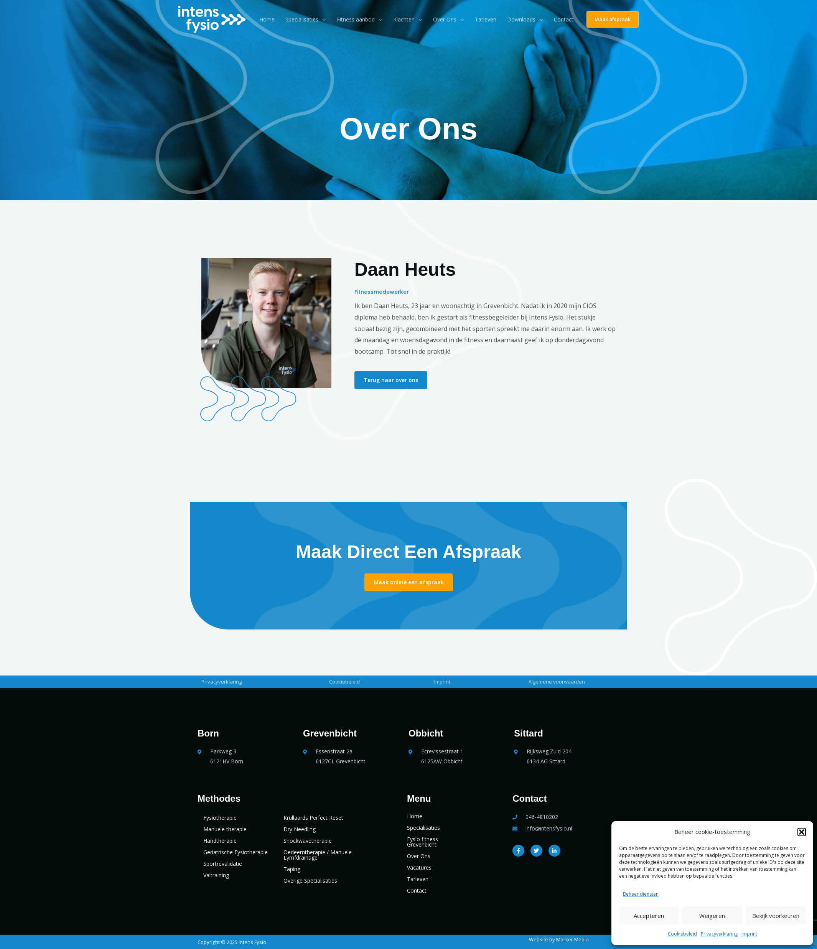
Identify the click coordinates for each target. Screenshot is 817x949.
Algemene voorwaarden (557, 681)
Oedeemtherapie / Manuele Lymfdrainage (317, 854)
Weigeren (712, 915)
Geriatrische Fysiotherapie (235, 852)
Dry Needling (299, 829)
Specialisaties (423, 827)
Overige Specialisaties (310, 880)
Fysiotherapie (220, 817)
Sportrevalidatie (222, 863)
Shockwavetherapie (307, 840)
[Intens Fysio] (211, 19)
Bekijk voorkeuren (775, 915)
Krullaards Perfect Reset (313, 817)
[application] (322, 19)
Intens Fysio (252, 942)
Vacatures (419, 867)
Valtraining (216, 875)
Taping (291, 869)
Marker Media (572, 939)
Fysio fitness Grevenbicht (422, 841)
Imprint (749, 934)
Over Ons (418, 856)
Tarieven (417, 879)
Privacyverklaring (719, 934)
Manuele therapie (225, 829)
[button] (801, 832)
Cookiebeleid (682, 934)
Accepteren (649, 915)
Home (414, 816)
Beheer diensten (641, 894)
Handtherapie (220, 840)
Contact (417, 890)
